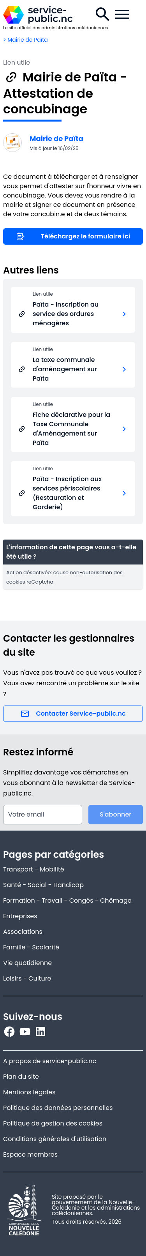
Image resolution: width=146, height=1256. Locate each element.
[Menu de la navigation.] (122, 14)
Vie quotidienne (27, 962)
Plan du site (21, 1076)
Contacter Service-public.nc (72, 713)
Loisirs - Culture (27, 978)
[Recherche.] (103, 14)
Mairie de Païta (56, 138)
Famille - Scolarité (31, 947)
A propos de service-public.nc (49, 1061)
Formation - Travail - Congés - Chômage (67, 900)
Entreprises (20, 916)
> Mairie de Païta (25, 40)
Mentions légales (29, 1092)
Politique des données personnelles (58, 1107)
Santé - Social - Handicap (43, 884)
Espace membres (30, 1154)
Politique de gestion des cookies (52, 1123)
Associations (22, 931)
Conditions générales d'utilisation (54, 1138)
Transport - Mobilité (33, 869)
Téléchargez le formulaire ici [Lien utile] (73, 236)
